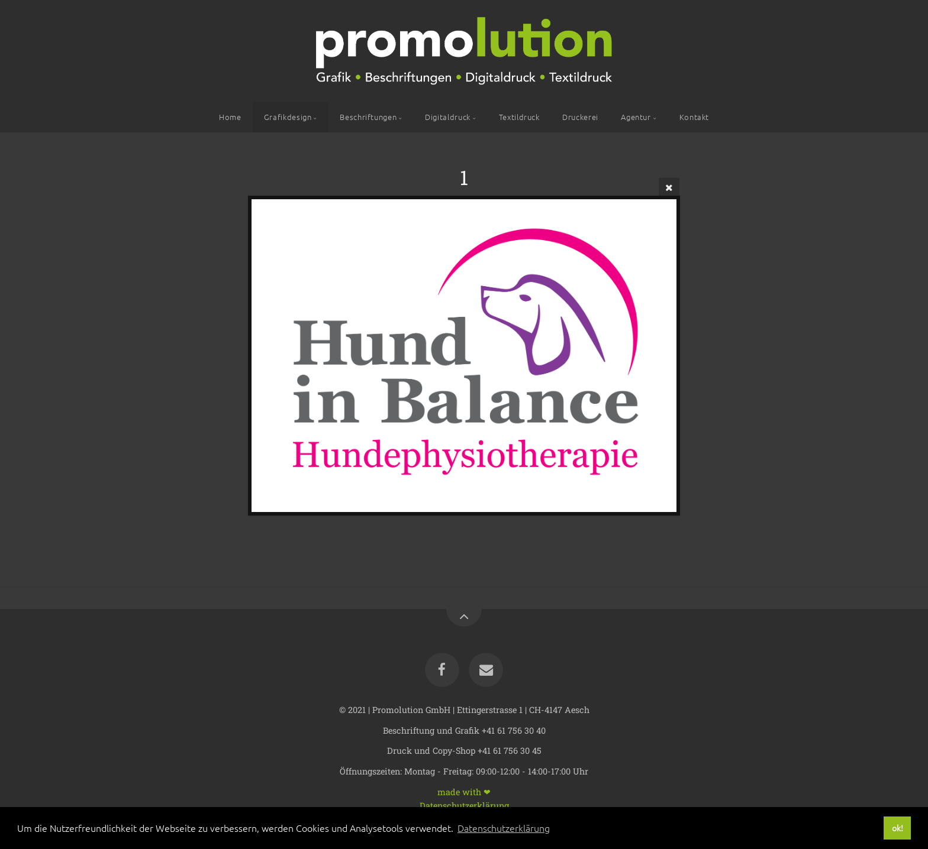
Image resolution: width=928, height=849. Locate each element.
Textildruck (519, 116)
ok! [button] (897, 828)
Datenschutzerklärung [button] (503, 827)
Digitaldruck (448, 116)
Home (230, 116)
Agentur (635, 116)
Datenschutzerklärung (464, 805)
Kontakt (694, 116)
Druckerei (580, 116)
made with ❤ (464, 791)
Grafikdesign (288, 116)
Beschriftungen (368, 116)
